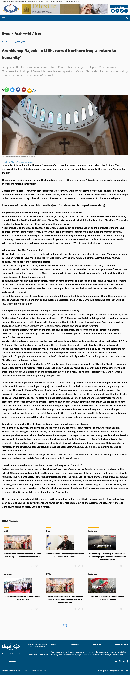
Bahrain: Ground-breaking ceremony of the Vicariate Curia (22, 598)
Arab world (23, 33)
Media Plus (124, 670)
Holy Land (97, 644)
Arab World (74, 644)
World (53, 644)
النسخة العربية (119, 6)
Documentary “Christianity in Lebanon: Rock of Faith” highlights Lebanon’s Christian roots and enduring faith (107, 556)
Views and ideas (121, 644)
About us (12, 661)
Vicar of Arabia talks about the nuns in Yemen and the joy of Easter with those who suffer (22, 555)
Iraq (38, 33)
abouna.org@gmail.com (77, 654)
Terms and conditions (39, 670)
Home (6, 33)
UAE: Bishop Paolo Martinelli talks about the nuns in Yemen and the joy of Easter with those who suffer (65, 599)
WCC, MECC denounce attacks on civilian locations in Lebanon (107, 598)
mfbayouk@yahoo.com (114, 654)
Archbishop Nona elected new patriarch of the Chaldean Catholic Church (65, 555)
